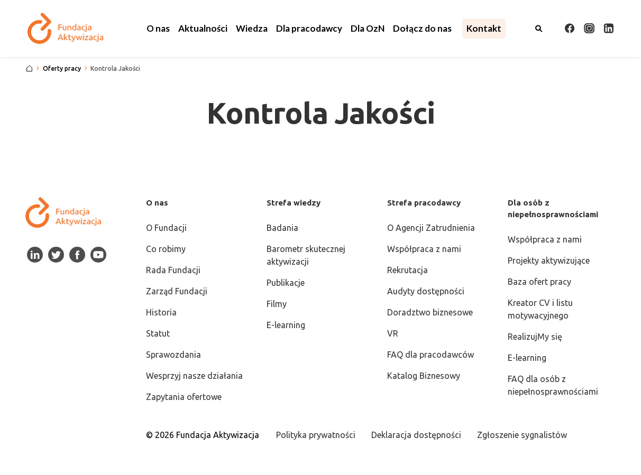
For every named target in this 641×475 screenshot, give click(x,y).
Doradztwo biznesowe (430, 312)
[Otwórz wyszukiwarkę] (539, 28)
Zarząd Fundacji (176, 291)
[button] (158, 28)
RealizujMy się (535, 336)
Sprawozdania (173, 354)
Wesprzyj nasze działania (194, 375)
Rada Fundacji (173, 270)
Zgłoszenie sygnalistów (522, 435)
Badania (282, 227)
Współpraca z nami (424, 249)
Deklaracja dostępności (416, 435)
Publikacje (286, 282)
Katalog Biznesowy (423, 375)
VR (392, 333)
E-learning (286, 325)
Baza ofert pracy (539, 281)
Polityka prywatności (315, 435)
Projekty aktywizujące (549, 260)
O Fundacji (166, 227)
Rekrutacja (407, 270)
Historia (161, 312)
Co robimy (166, 249)
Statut (158, 333)
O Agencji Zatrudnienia (431, 227)
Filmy (277, 304)
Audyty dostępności (425, 291)
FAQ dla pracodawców (430, 354)
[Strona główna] (29, 68)
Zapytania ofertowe (184, 397)
